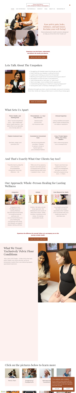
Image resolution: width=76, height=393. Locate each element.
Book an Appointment (38, 101)
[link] (38, 5)
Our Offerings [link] (20, 8)
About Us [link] (52, 8)
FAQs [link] (46, 8)
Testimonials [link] (31, 8)
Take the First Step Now (38, 239)
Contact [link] (40, 8)
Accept (68, 388)
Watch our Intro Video (38, 57)
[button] (70, 5)
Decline (57, 388)
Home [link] (12, 8)
